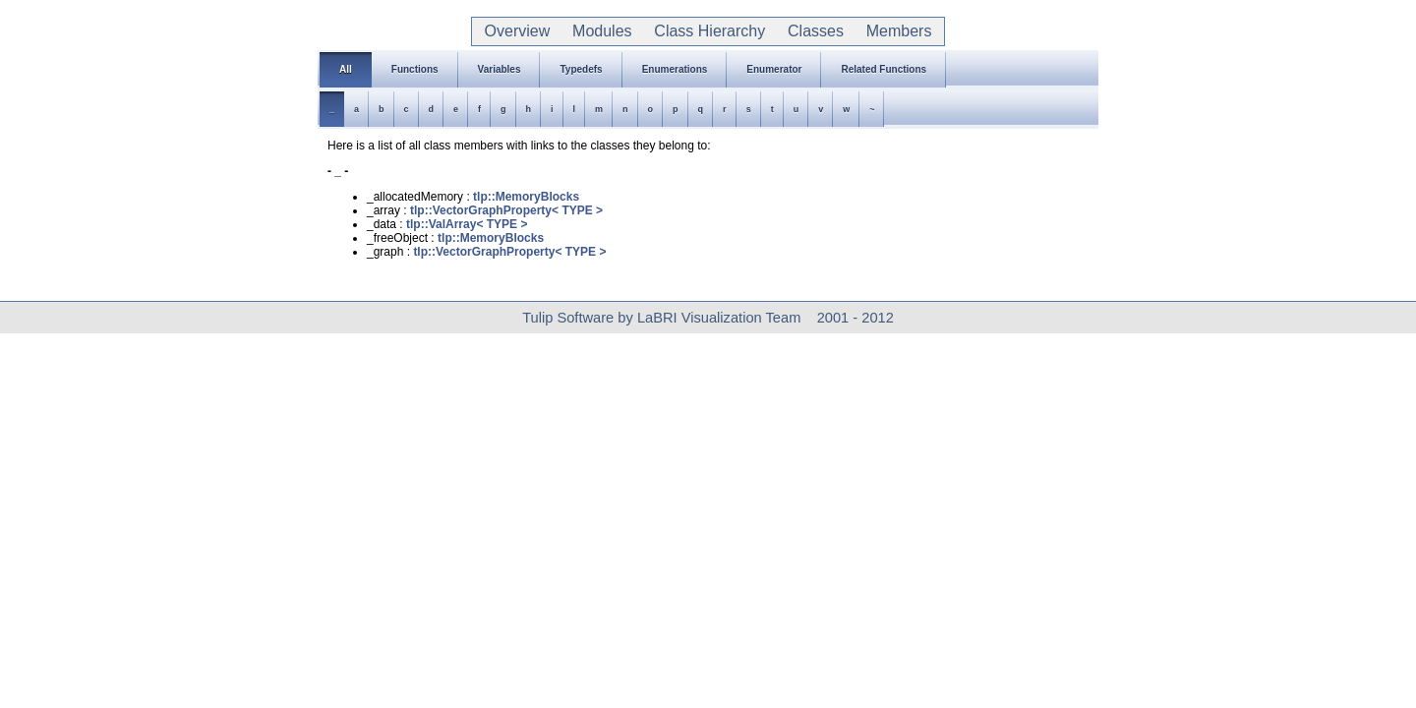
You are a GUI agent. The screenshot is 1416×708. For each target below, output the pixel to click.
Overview (517, 31)
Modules (601, 31)
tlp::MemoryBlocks (526, 197)
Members (898, 31)
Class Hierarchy (709, 31)
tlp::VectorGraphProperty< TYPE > (506, 210)
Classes (816, 31)
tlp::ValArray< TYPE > (466, 224)
